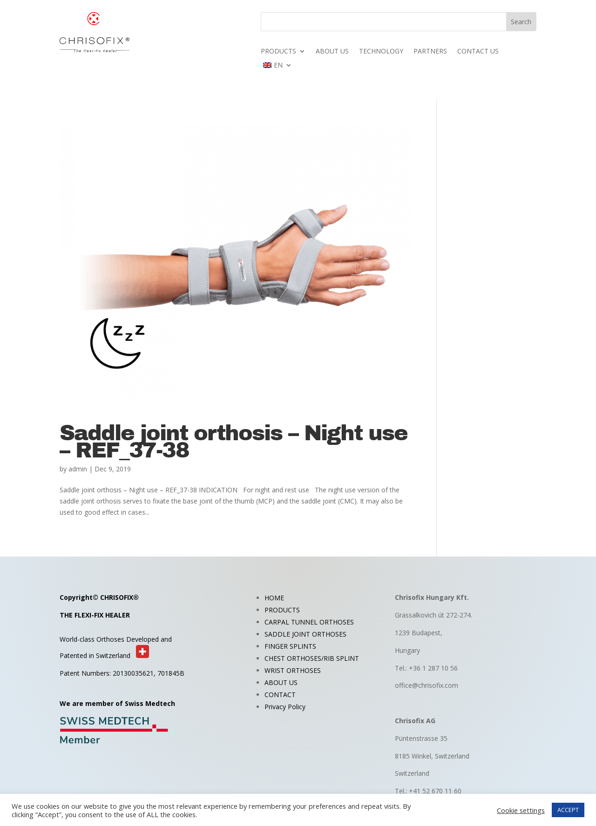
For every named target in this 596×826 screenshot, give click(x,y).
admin (77, 468)
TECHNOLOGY (381, 51)
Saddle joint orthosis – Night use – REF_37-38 (233, 442)
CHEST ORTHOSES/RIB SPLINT (311, 658)
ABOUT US (332, 51)
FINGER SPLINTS (290, 646)
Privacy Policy (284, 706)
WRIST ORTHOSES (292, 670)
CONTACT (280, 694)
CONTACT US (478, 51)
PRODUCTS (278, 51)
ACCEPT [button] (568, 810)
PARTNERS (430, 51)
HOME (274, 597)
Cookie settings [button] (521, 810)
